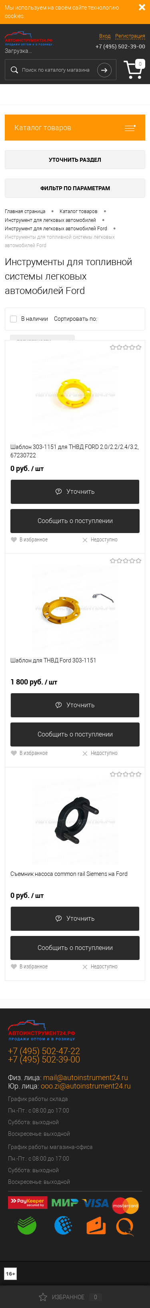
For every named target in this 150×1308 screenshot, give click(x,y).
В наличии (35, 319)
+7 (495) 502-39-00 (120, 46)
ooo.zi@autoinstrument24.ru (86, 1086)
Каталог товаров (75, 128)
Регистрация (130, 36)
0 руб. (27, 468)
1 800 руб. (33, 682)
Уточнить (75, 491)
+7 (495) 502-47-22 (44, 1051)
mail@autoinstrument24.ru (85, 1077)
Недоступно (100, 539)
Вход (104, 36)
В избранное (29, 539)
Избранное (70, 1297)
